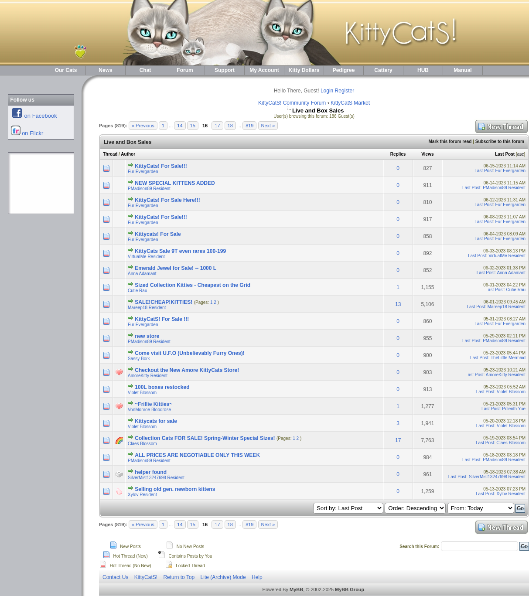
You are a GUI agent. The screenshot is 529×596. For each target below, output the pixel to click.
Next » (268, 125)
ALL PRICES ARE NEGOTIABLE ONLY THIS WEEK (197, 455)
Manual (462, 70)
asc (520, 154)
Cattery (383, 70)
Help (257, 577)
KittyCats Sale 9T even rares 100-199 (180, 251)
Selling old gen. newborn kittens (175, 489)
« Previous (143, 125)
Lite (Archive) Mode (223, 577)
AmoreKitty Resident (147, 375)
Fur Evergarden (143, 171)
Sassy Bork (139, 358)
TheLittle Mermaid (508, 357)
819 (249, 125)
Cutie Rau (137, 290)
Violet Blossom (142, 392)
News (105, 70)
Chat (145, 70)
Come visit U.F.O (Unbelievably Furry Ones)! (189, 353)
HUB (423, 70)
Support (225, 70)
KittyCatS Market (350, 103)
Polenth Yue (514, 408)
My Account (264, 70)
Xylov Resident (142, 494)
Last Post (505, 154)
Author (128, 154)
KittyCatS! (145, 577)
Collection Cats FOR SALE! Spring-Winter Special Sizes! (205, 438)
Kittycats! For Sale (158, 234)
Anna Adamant (142, 273)
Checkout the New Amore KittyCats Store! (187, 370)
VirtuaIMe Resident (146, 256)
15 (192, 125)
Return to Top (179, 577)
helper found (151, 472)
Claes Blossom (142, 443)
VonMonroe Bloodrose (149, 409)
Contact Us (115, 577)
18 (230, 125)
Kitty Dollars (304, 70)
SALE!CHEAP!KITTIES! (163, 302)
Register (345, 91)
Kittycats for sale (156, 421)
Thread (110, 154)
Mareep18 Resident (147, 307)
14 (179, 125)
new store (147, 336)
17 (217, 125)
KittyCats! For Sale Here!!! (167, 200)
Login (327, 91)
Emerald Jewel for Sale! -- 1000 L (175, 268)
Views (427, 154)
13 (398, 304)
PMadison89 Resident (149, 188)
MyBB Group (349, 589)
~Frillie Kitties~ (153, 404)
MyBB (296, 589)
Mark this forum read (449, 141)
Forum (185, 70)
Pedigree (344, 70)
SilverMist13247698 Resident (156, 477)
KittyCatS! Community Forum (292, 103)
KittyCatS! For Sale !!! (162, 319)
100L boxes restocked (162, 387)
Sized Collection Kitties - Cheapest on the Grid (192, 285)
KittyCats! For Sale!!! (161, 166)
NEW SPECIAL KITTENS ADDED (175, 183)
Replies (398, 154)
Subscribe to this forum (499, 141)
